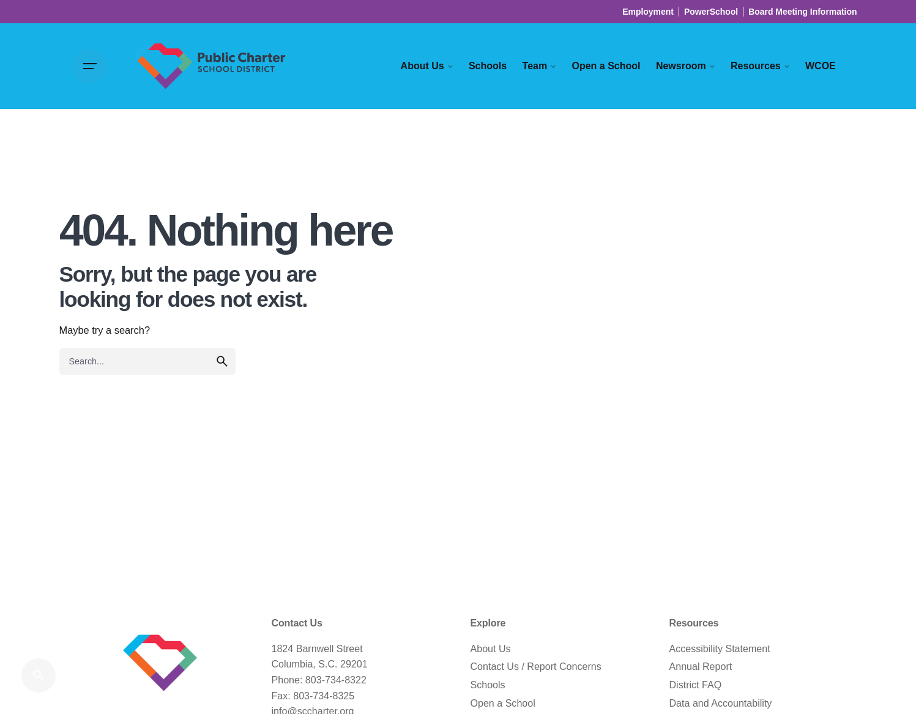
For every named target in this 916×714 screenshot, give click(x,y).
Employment (648, 12)
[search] (222, 361)
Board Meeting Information (802, 12)
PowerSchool (711, 12)
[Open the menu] (90, 66)
